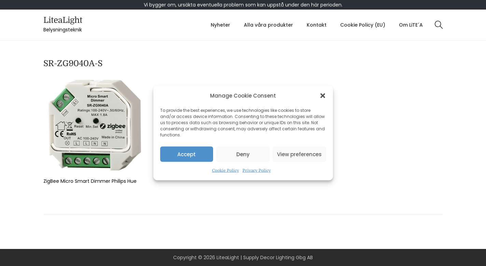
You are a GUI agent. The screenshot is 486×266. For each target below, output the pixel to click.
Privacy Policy (256, 170)
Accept (186, 154)
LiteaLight (62, 20)
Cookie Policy (225, 170)
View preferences (299, 154)
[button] (322, 95)
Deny (243, 154)
